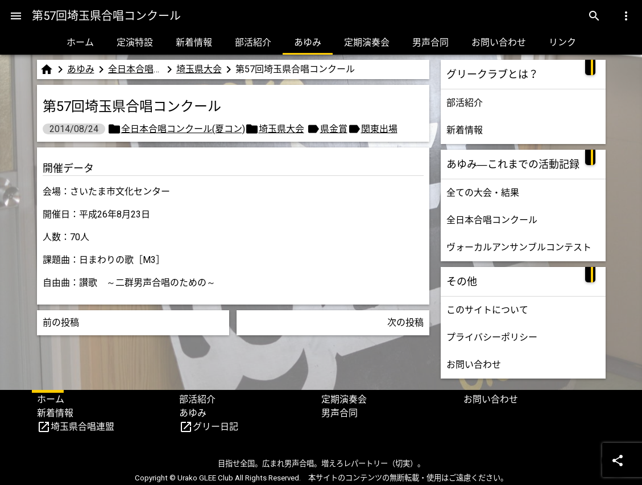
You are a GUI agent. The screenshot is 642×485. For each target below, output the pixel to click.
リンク (562, 42)
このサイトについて (487, 310)
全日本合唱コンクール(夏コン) (135, 69)
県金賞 (333, 129)
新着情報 (194, 42)
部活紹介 (253, 42)
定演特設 (135, 42)
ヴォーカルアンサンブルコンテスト (518, 247)
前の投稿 (61, 322)
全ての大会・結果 (482, 192)
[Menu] (16, 16)
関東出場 (379, 129)
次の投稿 (405, 322)
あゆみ (307, 42)
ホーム (80, 42)
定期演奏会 (367, 42)
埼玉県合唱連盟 (82, 426)
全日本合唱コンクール (491, 220)
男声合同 (430, 42)
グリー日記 (215, 426)
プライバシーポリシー (491, 337)
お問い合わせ (498, 42)
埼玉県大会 (199, 69)
